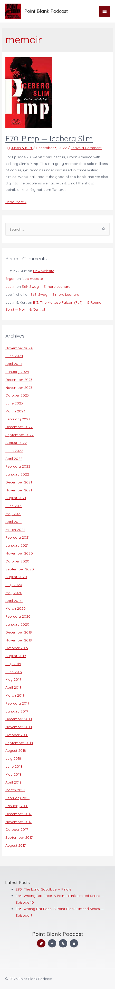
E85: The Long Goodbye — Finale (43, 889)
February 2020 (18, 616)
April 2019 (13, 687)
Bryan (10, 278)
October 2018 (16, 735)
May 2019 (13, 679)
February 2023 (17, 419)
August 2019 (15, 656)
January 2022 (17, 474)
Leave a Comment (86, 147)
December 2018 (18, 719)
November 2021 (18, 490)
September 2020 (19, 569)
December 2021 (18, 482)
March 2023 (15, 411)
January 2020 (17, 624)
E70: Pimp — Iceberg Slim (49, 138)
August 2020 (16, 577)
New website (43, 271)
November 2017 (18, 821)
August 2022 (16, 442)
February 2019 (17, 703)
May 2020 (13, 592)
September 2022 (19, 434)
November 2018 (18, 727)
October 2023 (17, 395)
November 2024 (19, 348)
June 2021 (13, 505)
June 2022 (14, 450)
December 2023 (18, 379)
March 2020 (15, 608)
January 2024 (17, 371)
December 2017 (18, 814)
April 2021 (13, 521)
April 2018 (13, 782)
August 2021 (15, 498)
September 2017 (19, 837)
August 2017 (15, 845)
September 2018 (19, 742)
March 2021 (15, 529)
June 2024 (14, 355)
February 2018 (17, 798)
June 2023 (14, 403)
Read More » (15, 202)
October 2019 (16, 648)
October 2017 (16, 829)
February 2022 (17, 466)
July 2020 (13, 584)
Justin (10, 286)
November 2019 (18, 640)
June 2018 (13, 766)
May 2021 (13, 513)
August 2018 (15, 750)
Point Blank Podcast (46, 11)
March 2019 (15, 695)
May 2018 (13, 774)
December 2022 (19, 426)
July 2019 (13, 663)
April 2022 (13, 458)
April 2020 (14, 600)
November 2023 (18, 387)
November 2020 (19, 553)
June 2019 (13, 671)
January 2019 (16, 711)
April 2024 (13, 363)
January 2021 (16, 545)
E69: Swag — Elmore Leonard (46, 286)
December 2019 (18, 632)
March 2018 (15, 790)
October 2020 (17, 561)
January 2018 (16, 806)
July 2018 (13, 758)
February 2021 (17, 537)
